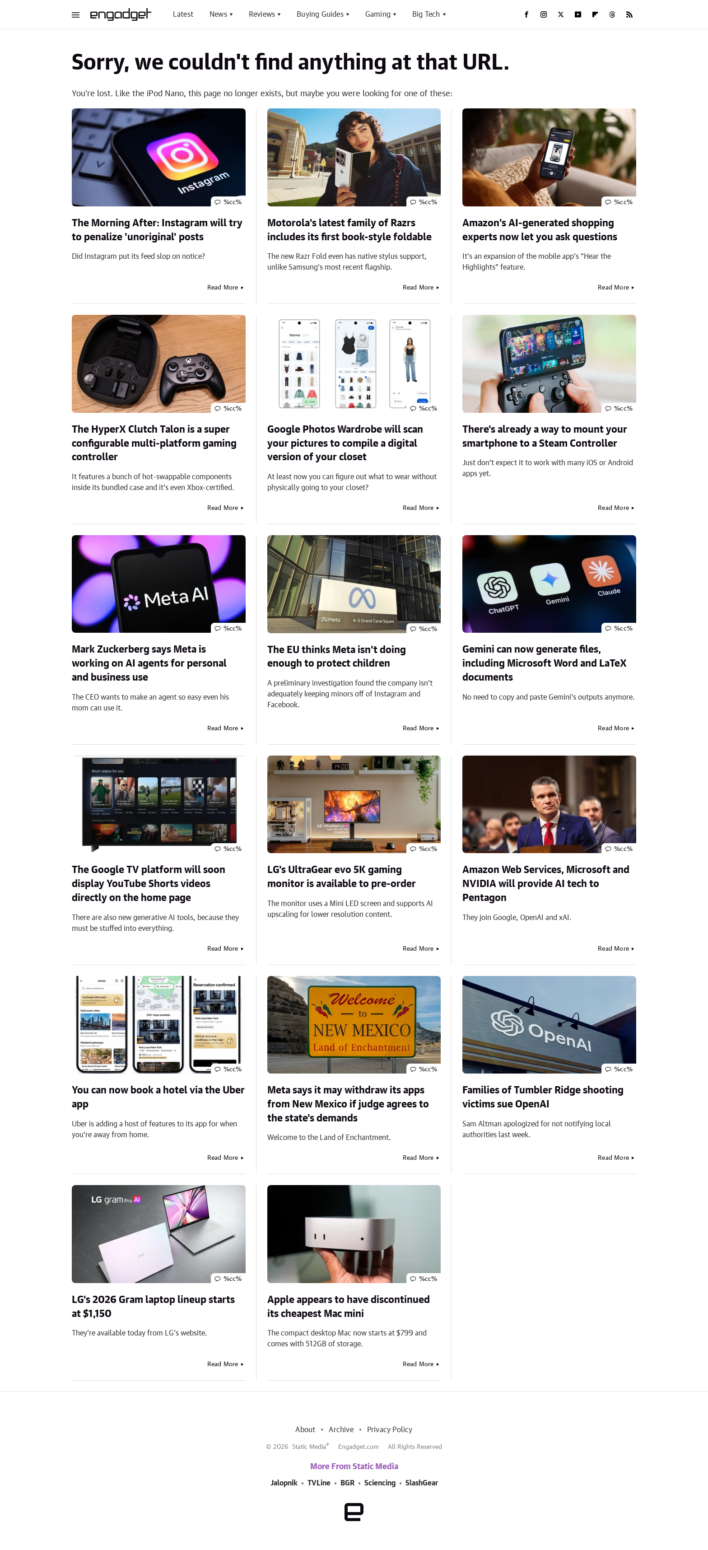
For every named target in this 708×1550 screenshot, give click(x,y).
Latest (183, 14)
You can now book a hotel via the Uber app (158, 1097)
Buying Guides (320, 14)
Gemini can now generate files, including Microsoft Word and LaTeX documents (544, 663)
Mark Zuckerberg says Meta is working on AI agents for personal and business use (149, 663)
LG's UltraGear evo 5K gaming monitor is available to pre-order (341, 877)
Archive (341, 1429)
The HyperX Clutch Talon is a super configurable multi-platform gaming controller (154, 443)
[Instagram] (543, 14)
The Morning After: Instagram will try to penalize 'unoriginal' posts (157, 230)
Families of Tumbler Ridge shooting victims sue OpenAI (543, 1097)
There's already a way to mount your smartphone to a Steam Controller (544, 436)
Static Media (309, 1447)
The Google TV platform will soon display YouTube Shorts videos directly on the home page (148, 884)
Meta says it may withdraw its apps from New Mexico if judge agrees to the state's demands (348, 1104)
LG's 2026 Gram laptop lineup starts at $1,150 (153, 1307)
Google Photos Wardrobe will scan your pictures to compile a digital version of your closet (345, 443)
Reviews (262, 14)
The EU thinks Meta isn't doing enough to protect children (336, 657)
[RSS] (629, 14)
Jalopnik (284, 1483)
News (218, 14)
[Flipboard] (595, 14)
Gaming (378, 14)
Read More (222, 288)
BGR (347, 1483)
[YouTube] (578, 14)
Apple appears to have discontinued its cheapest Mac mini (348, 1307)
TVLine (319, 1483)
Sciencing (380, 1483)
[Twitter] (561, 14)
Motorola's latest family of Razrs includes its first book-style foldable (349, 230)
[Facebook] (526, 14)
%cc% (233, 202)
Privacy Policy (390, 1429)
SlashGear (421, 1483)
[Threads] (612, 14)
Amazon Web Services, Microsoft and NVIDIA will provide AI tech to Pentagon (545, 884)
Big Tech (426, 14)
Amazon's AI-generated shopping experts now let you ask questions (539, 230)
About (305, 1429)
